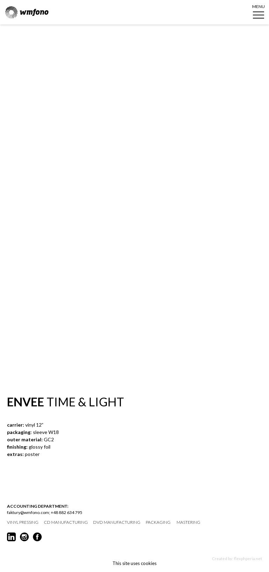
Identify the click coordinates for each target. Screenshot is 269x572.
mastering (188, 522)
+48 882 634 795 (66, 512)
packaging (158, 522)
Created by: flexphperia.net (237, 558)
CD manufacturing (66, 522)
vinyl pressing (23, 522)
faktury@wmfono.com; (28, 512)
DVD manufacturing (116, 522)
